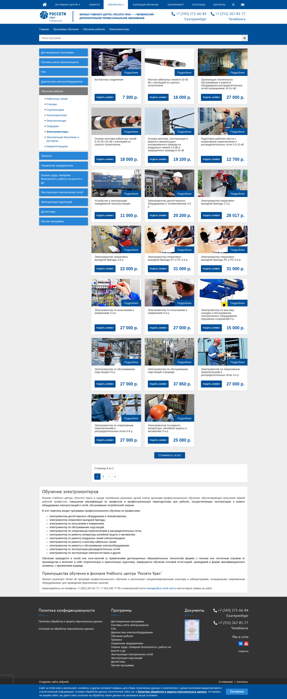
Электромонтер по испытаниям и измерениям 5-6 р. (167, 311)
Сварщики (52, 126)
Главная (44, 29)
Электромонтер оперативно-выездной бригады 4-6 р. (111, 258)
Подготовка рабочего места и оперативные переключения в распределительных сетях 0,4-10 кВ (222, 141)
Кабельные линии (57, 98)
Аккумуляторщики (57, 146)
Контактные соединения (109, 79)
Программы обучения (66, 29)
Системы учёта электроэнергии (60, 62)
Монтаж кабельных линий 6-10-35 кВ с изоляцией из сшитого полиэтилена (168, 82)
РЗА (43, 71)
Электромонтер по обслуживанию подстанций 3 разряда (168, 371)
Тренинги (46, 155)
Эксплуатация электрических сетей (62, 192)
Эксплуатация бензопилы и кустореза (62, 139)
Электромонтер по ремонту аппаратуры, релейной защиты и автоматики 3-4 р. (167, 428)
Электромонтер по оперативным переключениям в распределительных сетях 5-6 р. (114, 428)
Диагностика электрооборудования (62, 81)
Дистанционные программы (57, 52)
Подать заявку (105, 97)
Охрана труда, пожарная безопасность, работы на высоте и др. (61, 179)
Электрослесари (56, 120)
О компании (226, 681)
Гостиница (198, 4)
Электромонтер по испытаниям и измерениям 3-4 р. (114, 311)
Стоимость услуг (169, 455)
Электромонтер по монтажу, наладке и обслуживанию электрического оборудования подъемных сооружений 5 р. (219, 314)
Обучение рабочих (94, 29)
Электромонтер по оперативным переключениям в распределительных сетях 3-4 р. (220, 372)
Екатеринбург (176, 4)
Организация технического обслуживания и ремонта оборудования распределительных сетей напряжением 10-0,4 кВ (222, 84)
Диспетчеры (48, 211)
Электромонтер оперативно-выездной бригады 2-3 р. (218, 202)
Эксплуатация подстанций (56, 201)
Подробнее (131, 72)
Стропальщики (55, 109)
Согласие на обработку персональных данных (66, 628)
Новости (94, 4)
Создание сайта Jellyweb (54, 681)
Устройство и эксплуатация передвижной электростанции (112, 202)
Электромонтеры (57, 131)
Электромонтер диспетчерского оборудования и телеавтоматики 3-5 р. (169, 203)
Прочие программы (52, 221)
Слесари (51, 104)
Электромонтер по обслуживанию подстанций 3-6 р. (115, 371)
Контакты (219, 4)
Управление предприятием (57, 165)
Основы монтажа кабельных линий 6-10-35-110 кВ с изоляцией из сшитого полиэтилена (115, 141)
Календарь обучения (145, 4)
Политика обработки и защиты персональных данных (70, 621)
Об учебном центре (67, 4)
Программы (116, 4)
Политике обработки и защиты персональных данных (172, 691)
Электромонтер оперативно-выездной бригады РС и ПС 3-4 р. (168, 258)
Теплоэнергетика (56, 115)
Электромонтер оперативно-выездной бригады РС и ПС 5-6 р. (221, 258)
